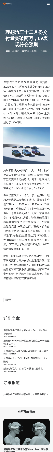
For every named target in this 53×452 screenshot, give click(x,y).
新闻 (34, 51)
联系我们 (41, 394)
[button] (48, 3)
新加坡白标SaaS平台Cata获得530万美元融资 (25, 351)
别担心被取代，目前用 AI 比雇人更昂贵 (23, 368)
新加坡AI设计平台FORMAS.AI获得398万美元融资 (25, 360)
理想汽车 (8, 300)
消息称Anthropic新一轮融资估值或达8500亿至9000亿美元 (26, 342)
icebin (44, 51)
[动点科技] (7, 4)
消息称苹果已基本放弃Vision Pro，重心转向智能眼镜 (25, 332)
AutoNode (28, 51)
